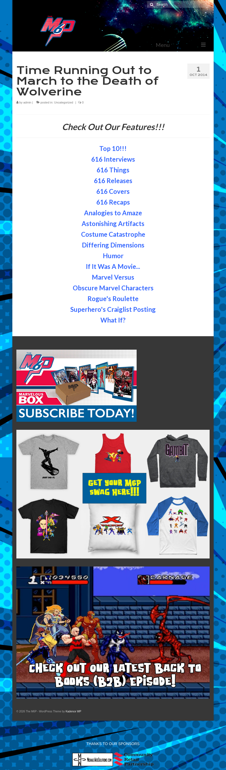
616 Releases (113, 180)
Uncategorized (63, 102)
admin (27, 102)
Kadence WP (73, 711)
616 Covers (113, 191)
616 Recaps (113, 202)
